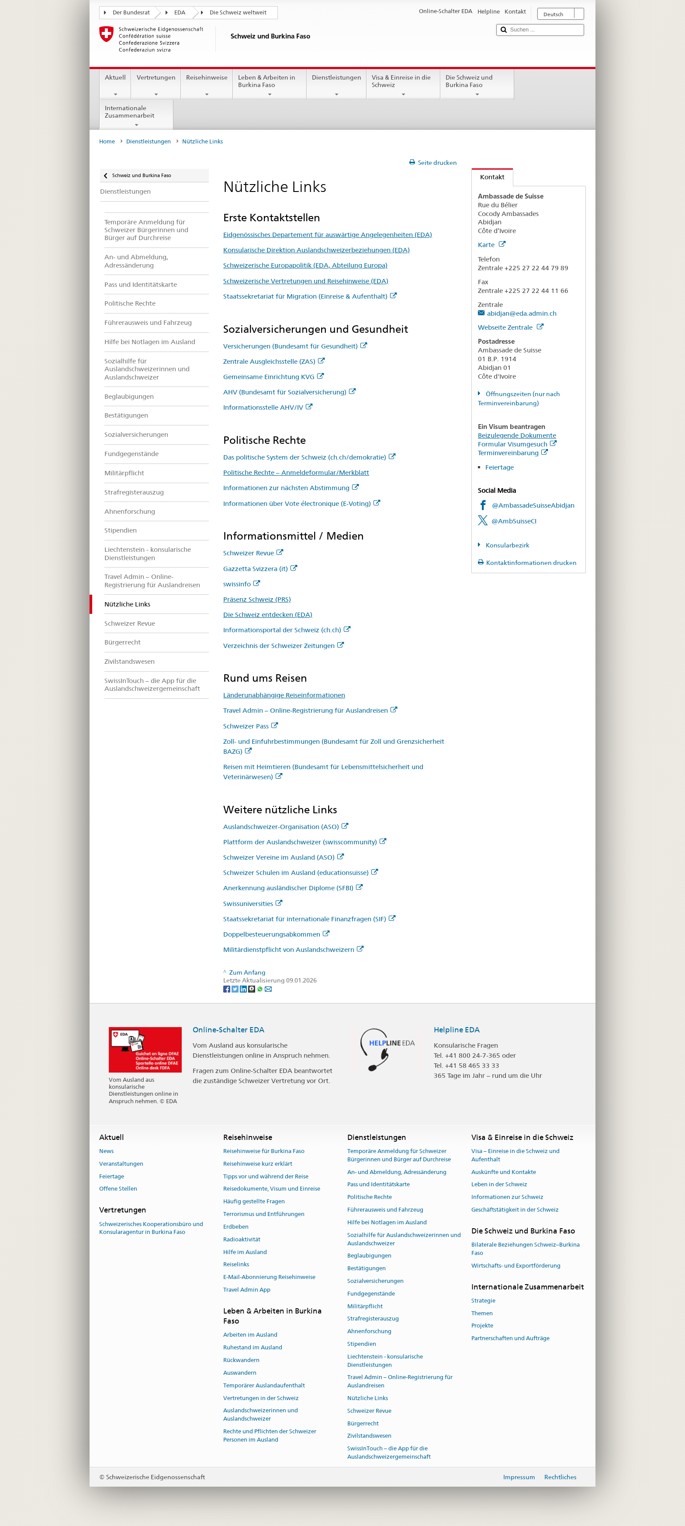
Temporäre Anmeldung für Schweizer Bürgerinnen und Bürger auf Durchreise (399, 1155)
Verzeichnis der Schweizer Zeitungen (283, 645)
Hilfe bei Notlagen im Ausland (387, 1222)
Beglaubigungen (369, 1256)
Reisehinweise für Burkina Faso (263, 1151)
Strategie (483, 1300)
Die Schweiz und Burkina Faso (477, 86)
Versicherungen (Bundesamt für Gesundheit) (295, 346)
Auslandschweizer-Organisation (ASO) (285, 826)
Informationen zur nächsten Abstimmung (291, 488)
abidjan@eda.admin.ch (522, 313)
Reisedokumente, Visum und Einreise (271, 1189)
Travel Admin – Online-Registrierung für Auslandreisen (310, 710)
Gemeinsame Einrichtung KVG (273, 377)
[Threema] (252, 988)
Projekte (482, 1326)
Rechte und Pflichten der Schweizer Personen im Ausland (269, 1435)
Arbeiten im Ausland (250, 1335)
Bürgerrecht (363, 1423)
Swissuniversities (252, 903)
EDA (179, 12)
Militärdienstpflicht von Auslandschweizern (293, 949)
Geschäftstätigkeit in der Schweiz (515, 1209)
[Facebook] (227, 988)
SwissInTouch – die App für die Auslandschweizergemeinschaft (389, 1453)
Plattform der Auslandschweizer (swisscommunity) (304, 842)
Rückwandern (241, 1360)
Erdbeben (236, 1226)
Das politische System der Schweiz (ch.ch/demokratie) (309, 457)
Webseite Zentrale (510, 327)
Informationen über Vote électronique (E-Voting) (301, 503)
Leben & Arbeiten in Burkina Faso (269, 86)
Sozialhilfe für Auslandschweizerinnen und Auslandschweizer (404, 1239)
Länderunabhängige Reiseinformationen (284, 695)
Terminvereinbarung (513, 453)
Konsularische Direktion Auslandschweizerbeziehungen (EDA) (316, 250)
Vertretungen (155, 86)
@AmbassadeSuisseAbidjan (533, 505)
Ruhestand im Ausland (252, 1348)
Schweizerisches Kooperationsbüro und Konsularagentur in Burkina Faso (151, 1228)
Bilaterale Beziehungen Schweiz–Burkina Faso (525, 1248)
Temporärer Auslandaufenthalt (264, 1385)
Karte (491, 244)
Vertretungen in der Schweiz (261, 1398)
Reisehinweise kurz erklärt (257, 1163)
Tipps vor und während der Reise (265, 1176)
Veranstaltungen (121, 1163)
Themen (482, 1313)
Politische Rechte (369, 1197)
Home (107, 141)
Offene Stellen (118, 1189)
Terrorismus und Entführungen (263, 1214)
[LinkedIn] (244, 988)
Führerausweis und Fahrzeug (385, 1209)
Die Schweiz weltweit (238, 12)
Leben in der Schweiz (499, 1184)
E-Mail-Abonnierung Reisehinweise (269, 1277)
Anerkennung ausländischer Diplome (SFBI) (293, 888)
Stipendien (361, 1344)
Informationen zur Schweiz (507, 1197)
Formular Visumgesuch (517, 444)
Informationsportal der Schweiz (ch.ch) (286, 630)
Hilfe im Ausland (245, 1252)
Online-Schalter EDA (228, 1029)
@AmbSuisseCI (513, 521)
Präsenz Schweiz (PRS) (257, 599)
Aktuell (115, 86)
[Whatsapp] (260, 988)
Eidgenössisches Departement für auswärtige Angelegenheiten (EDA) (327, 234)
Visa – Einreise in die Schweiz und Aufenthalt (515, 1155)
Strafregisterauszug (373, 1319)
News (106, 1151)
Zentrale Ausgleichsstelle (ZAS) (274, 361)
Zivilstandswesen (369, 1436)
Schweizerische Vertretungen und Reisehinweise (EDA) (305, 281)
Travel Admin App (246, 1289)
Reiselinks (236, 1264)
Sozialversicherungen (375, 1281)
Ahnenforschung (369, 1331)
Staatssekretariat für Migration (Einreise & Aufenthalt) (310, 296)
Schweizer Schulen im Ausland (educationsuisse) (300, 872)
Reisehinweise (206, 86)
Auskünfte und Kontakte (503, 1172)
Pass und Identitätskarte (378, 1184)
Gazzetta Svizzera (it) (260, 568)
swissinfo (241, 584)
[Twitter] (236, 988)
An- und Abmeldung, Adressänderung (396, 1172)
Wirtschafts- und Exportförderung (515, 1265)
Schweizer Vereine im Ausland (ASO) (283, 857)
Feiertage (499, 467)
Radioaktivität (241, 1239)
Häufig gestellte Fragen (254, 1202)
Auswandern (239, 1372)
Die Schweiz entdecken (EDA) (267, 614)
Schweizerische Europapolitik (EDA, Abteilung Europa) (305, 265)
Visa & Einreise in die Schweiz (403, 86)
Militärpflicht (365, 1306)
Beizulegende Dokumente (517, 435)
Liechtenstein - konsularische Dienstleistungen (385, 1360)
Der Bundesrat (131, 12)
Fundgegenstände (371, 1293)
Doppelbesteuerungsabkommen (276, 934)
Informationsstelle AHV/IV (267, 407)
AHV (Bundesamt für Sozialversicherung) (289, 392)
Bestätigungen (366, 1268)
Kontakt (488, 177)
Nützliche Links (367, 1398)
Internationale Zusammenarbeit (136, 116)
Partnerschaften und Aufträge (510, 1338)
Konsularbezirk (506, 545)
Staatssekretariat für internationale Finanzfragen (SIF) (309, 919)
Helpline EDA (457, 1029)
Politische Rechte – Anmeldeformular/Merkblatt (296, 472)
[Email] (268, 988)
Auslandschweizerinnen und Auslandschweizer (260, 1415)
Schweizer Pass (250, 726)
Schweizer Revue (253, 553)
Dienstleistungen (336, 86)
